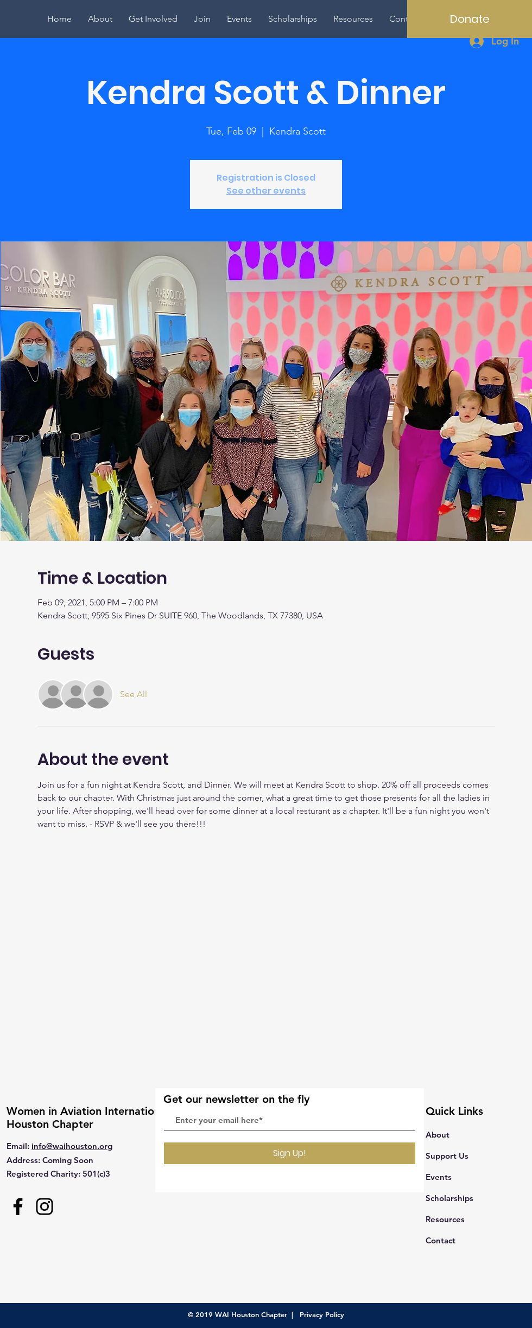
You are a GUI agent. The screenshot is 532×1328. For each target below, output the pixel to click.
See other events (266, 190)
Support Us (447, 1156)
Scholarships (449, 1198)
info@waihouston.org (71, 1146)
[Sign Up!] (289, 1153)
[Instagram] (44, 1206)
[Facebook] (18, 1206)
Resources (445, 1219)
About (437, 1134)
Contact (440, 1240)
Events (439, 1177)
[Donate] (469, 19)
